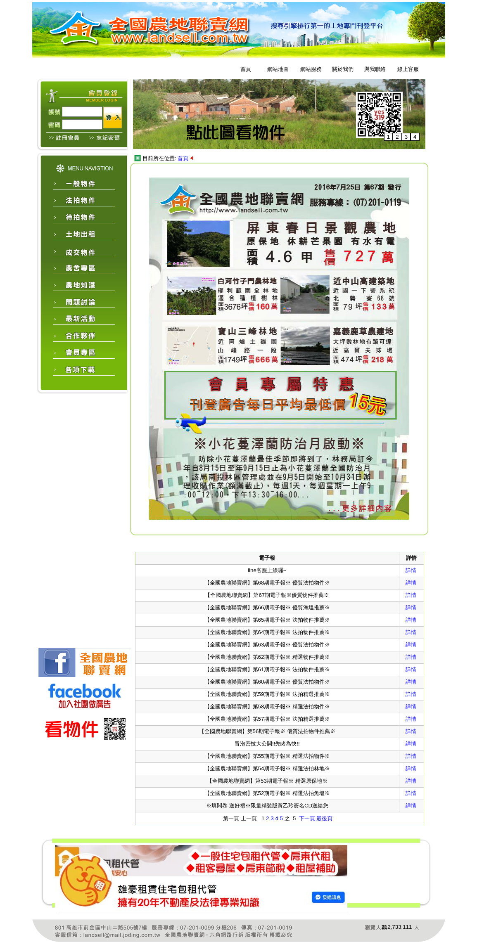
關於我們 (343, 69)
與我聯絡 (375, 69)
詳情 (411, 570)
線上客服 (408, 69)
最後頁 (324, 818)
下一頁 (307, 818)
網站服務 (311, 69)
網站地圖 (278, 69)
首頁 (245, 69)
